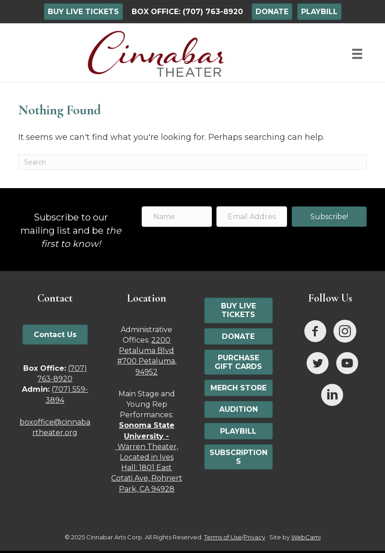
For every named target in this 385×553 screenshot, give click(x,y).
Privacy (254, 537)
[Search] (192, 162)
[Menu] (357, 53)
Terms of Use (223, 537)
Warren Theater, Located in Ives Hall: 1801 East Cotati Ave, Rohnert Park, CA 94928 (146, 457)
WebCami (306, 537)
